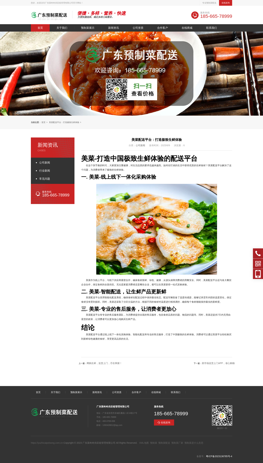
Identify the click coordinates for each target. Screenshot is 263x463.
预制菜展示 (87, 28)
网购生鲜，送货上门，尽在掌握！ (104, 363)
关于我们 (62, 28)
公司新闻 (44, 162)
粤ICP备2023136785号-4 (219, 456)
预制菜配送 (164, 442)
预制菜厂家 (177, 442)
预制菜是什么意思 (194, 442)
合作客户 (162, 28)
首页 (40, 28)
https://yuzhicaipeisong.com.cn (47, 442)
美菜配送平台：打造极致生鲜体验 (64, 122)
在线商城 (187, 28)
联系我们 (211, 28)
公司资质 (138, 28)
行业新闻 (44, 170)
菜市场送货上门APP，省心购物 (218, 363)
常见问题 (44, 178)
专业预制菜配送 (209, 3)
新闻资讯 (113, 28)
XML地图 (144, 442)
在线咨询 (226, 3)
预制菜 (153, 442)
